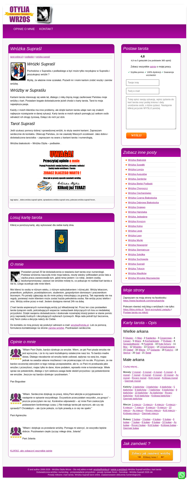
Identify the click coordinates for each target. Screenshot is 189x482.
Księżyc (169, 350)
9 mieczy (162, 407)
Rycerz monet (139, 378)
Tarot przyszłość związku (158, 309)
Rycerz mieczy (153, 410)
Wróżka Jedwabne (137, 216)
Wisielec (137, 347)
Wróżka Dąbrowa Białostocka (143, 202)
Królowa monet (170, 378)
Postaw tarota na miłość (135, 312)
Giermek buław (131, 428)
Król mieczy (169, 410)
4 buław (157, 419)
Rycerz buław (138, 425)
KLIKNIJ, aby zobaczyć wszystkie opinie (31, 451)
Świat (148, 353)
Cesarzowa (166, 338)
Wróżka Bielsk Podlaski (140, 183)
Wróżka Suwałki (136, 165)
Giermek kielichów (132, 398)
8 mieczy (150, 407)
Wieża (142, 350)
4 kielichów (165, 387)
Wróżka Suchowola (138, 259)
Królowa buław (168, 425)
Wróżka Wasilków (137, 273)
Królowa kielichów (160, 395)
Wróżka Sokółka (136, 254)
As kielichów (156, 393)
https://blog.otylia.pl (133, 309)
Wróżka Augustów (137, 174)
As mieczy (138, 410)
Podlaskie (29, 57)
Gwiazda (155, 350)
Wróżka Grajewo (136, 207)
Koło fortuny (164, 344)
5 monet (168, 372)
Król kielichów (142, 395)
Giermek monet (133, 381)
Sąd (138, 353)
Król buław (153, 425)
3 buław (146, 419)
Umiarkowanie (167, 347)
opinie (153, 66)
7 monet (136, 375)
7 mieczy (139, 407)
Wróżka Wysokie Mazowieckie (144, 278)
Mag (139, 338)
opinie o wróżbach (119, 469)
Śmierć (151, 347)
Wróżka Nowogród (137, 245)
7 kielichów (154, 390)
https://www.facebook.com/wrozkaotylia (143, 300)
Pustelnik (148, 344)
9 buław (156, 422)
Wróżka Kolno (135, 226)
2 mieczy (136, 404)
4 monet (158, 372)
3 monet (147, 372)
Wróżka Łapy (135, 235)
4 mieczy (159, 404)
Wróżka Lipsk (135, 231)
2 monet (136, 372)
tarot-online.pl (16, 57)
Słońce (126, 353)
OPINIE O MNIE (24, 29)
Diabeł (129, 350)
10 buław (167, 422)
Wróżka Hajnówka (137, 212)
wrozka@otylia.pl (80, 325)
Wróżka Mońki (135, 240)
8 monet (146, 375)
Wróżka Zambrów (137, 179)
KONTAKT (46, 29)
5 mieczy (171, 404)
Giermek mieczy (150, 413)
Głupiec (129, 338)
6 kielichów (140, 390)
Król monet (154, 378)
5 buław (167, 419)
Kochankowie (152, 341)
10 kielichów (141, 393)
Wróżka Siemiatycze (138, 250)
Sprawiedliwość (131, 344)
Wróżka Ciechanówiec (139, 193)
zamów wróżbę (56, 328)
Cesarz (127, 341)
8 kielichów (168, 390)
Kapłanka (151, 338)
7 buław (135, 422)
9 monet (157, 375)
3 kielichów (152, 387)
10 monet (169, 375)
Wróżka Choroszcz (138, 188)
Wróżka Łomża (136, 169)
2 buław (136, 419)
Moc (125, 347)
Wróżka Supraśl (43, 57)
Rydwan (167, 341)
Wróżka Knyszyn (137, 221)
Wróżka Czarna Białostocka (142, 198)
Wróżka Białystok (137, 160)
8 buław (146, 422)
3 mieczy (148, 404)
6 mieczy (127, 407)
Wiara (138, 341)
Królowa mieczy (131, 413)
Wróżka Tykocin (136, 268)
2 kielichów (138, 387)
